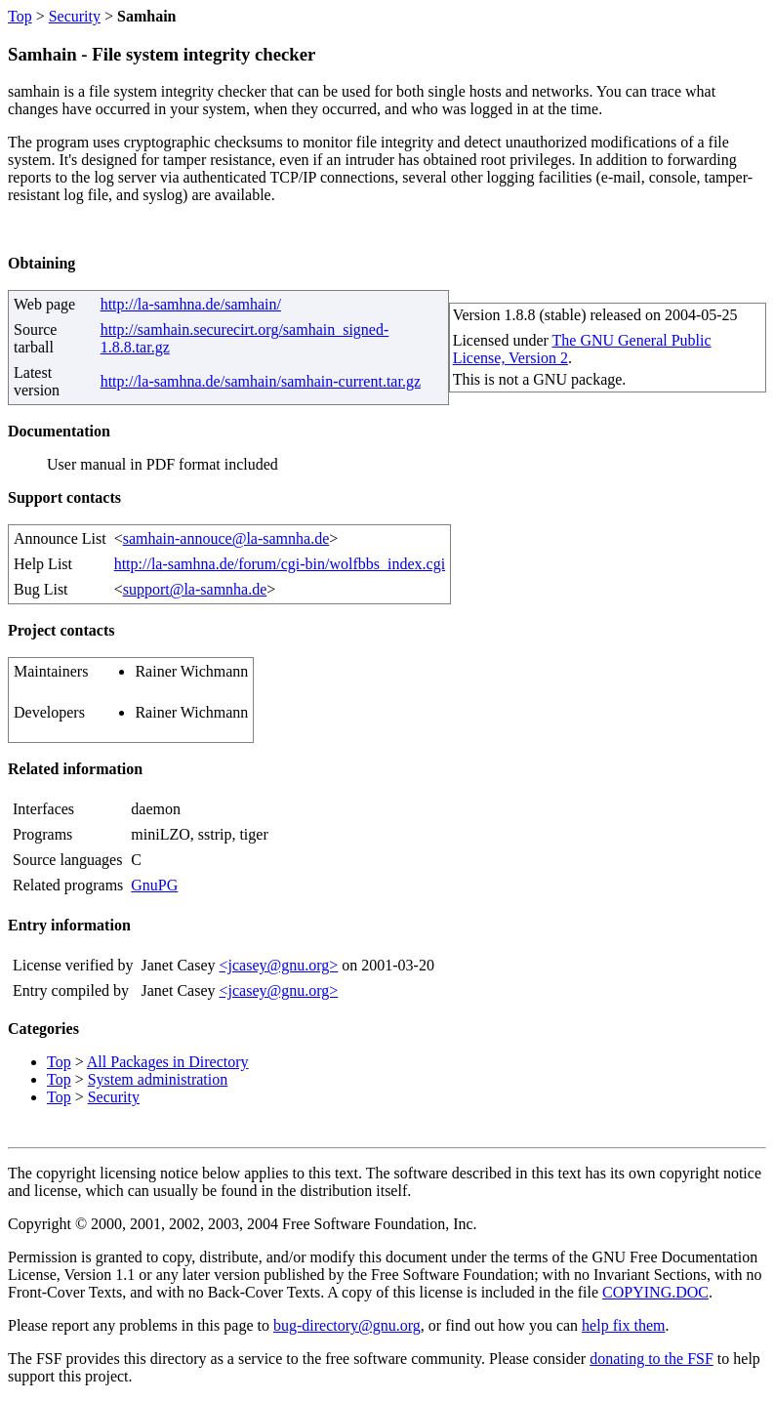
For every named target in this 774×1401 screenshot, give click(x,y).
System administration (158, 1079)
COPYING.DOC (655, 1292)
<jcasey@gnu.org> (278, 965)
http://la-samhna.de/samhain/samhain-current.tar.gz (261, 381)
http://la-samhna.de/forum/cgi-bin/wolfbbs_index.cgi (279, 564)
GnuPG (154, 885)
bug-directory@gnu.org (347, 1325)
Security (75, 16)
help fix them (623, 1325)
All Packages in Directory (168, 1061)
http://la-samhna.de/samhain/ (191, 304)
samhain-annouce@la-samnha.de (226, 538)
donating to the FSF (651, 1358)
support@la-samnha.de (195, 589)
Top (20, 16)
